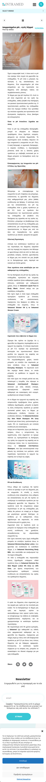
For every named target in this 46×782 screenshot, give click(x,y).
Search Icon (41, 4)
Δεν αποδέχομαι (23, 768)
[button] (42, 731)
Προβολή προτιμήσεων (23, 774)
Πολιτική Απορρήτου (24, 779)
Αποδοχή (23, 761)
